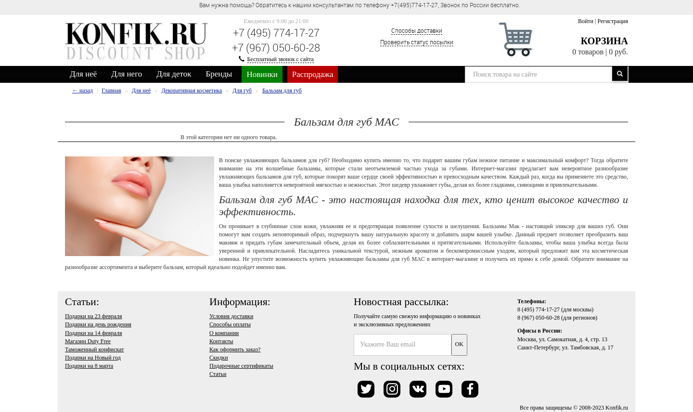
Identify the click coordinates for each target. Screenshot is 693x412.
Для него (126, 73)
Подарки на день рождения (98, 324)
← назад (82, 90)
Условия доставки (231, 316)
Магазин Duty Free (88, 341)
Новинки (261, 74)
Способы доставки (416, 30)
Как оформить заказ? (234, 349)
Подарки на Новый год (93, 357)
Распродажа (313, 74)
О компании (224, 333)
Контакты (221, 341)
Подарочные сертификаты (241, 365)
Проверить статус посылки (416, 42)
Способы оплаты (230, 324)
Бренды (219, 73)
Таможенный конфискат (94, 349)
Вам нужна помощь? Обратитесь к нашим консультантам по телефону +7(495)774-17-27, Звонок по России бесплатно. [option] (359, 5)
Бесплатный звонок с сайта (280, 59)
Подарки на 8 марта (89, 365)
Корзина (604, 41)
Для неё (83, 73)
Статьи (217, 374)
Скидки (218, 357)
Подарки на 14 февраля (93, 333)
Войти (585, 21)
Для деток (173, 73)
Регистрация (612, 21)
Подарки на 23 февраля (93, 316)
